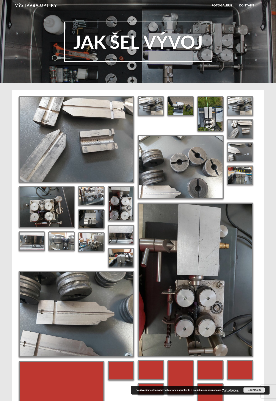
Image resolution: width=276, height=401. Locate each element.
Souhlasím (254, 390)
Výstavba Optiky (36, 5)
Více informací (230, 390)
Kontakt (246, 5)
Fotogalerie (222, 5)
